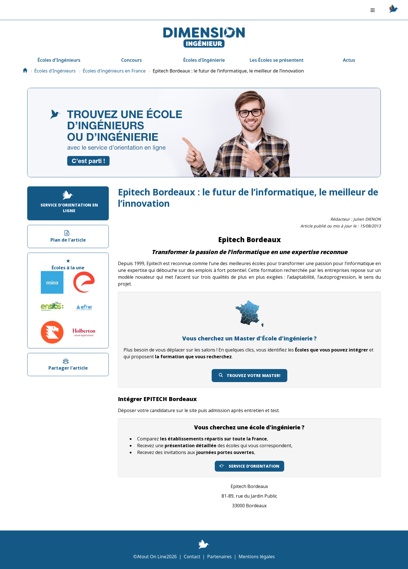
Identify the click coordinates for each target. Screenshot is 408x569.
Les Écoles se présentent (276, 60)
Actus (349, 60)
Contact (192, 556)
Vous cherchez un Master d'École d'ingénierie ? (249, 338)
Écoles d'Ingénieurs (58, 60)
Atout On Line (151, 556)
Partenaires (219, 556)
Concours (131, 60)
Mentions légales (257, 556)
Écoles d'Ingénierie (204, 60)
